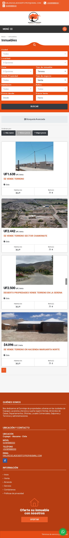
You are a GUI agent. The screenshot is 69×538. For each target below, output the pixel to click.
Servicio (7, 486)
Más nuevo (8, 133)
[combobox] (34, 54)
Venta (6, 478)
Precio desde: (8, 93)
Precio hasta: (42, 93)
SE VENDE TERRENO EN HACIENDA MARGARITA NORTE (32, 349)
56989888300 (11, 6)
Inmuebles (13, 37)
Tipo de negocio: (44, 76)
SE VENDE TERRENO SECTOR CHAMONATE (25, 236)
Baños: (39, 85)
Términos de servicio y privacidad (55, 534)
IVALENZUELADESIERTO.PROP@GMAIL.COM (22, 456)
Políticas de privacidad (14, 493)
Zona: (4, 67)
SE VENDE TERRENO (14, 179)
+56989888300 (53, 3)
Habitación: (6, 85)
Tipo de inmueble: (44, 67)
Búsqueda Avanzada (34, 119)
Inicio (3, 37)
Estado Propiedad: (9, 76)
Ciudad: (4, 50)
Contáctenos (10, 490)
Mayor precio (40, 133)
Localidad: (6, 58)
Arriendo (8, 482)
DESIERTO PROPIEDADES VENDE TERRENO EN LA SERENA (33, 292)
